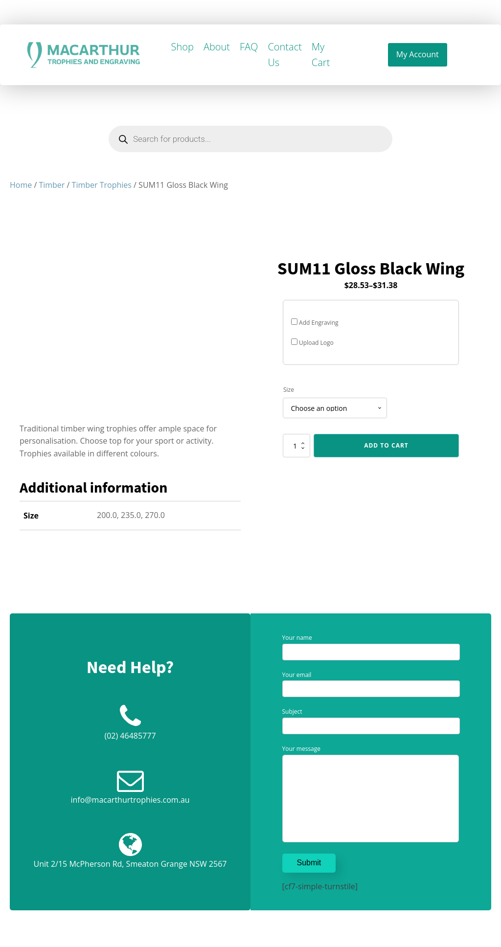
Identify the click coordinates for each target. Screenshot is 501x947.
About (217, 46)
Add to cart (386, 445)
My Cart (321, 54)
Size (288, 389)
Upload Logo (312, 342)
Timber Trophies (102, 185)
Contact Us (284, 54)
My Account (417, 54)
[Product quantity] (296, 445)
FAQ (249, 46)
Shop (182, 46)
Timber (52, 185)
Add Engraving (315, 322)
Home (21, 185)
